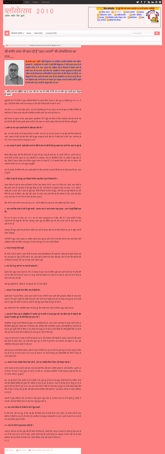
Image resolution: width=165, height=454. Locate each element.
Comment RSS (51, 33)
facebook (141, 2)
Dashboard (45, 2)
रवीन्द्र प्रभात (22, 450)
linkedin (152, 2)
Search (157, 33)
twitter (137, 2)
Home (7, 33)
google (145, 2)
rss (149, 2)
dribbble (156, 2)
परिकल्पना (116, 12)
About (27, 2)
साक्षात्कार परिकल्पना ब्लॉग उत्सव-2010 (42, 450)
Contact (35, 2)
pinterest (160, 2)
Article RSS (38, 33)
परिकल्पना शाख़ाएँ (16, 33)
